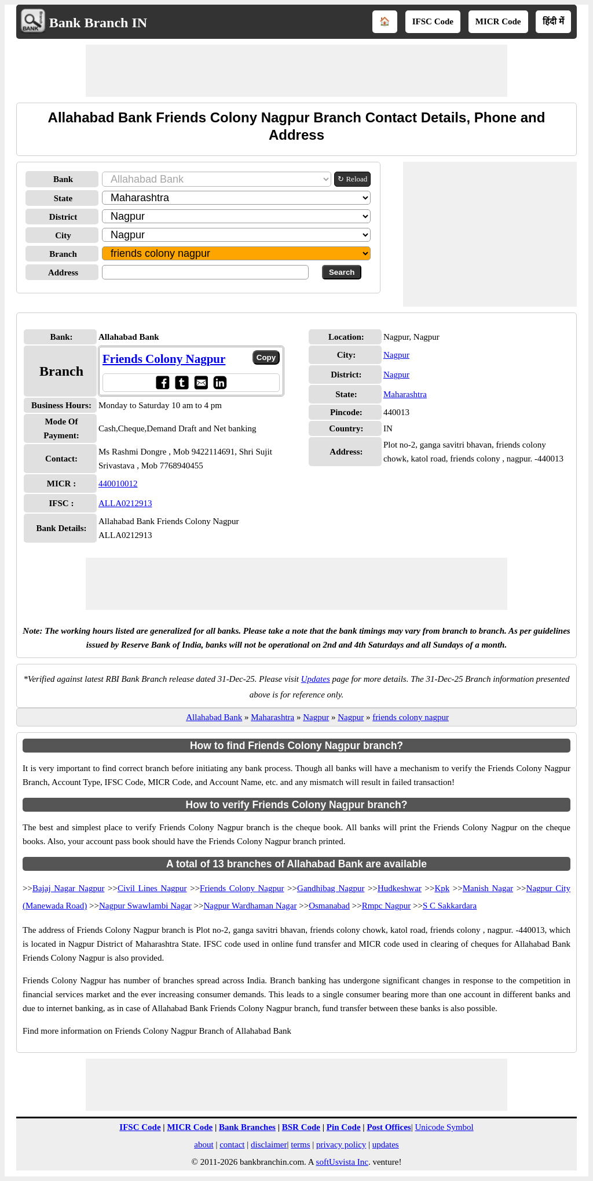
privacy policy (341, 1144)
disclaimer (269, 1144)
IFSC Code (432, 21)
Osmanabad (329, 905)
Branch (63, 254)
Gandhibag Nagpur (330, 888)
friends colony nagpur (410, 717)
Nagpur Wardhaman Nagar (250, 905)
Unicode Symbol (444, 1127)
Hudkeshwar (400, 888)
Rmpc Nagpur (386, 905)
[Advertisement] (296, 71)
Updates (315, 679)
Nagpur (396, 354)
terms (300, 1144)
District (63, 216)
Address (63, 272)
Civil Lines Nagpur (152, 888)
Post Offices (389, 1127)
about (203, 1144)
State (63, 198)
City (63, 235)
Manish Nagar (488, 888)
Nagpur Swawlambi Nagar (145, 905)
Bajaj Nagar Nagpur (68, 888)
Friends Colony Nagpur (164, 359)
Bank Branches (247, 1127)
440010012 (118, 483)
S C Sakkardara (450, 905)
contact (231, 1144)
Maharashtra (405, 394)
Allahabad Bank (214, 717)
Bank (63, 179)
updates (385, 1144)
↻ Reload (352, 179)
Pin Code (344, 1127)
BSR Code (301, 1127)
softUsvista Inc (342, 1162)
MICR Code (498, 21)
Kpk (441, 888)
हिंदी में (553, 21)
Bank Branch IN (98, 22)
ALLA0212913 (125, 503)
